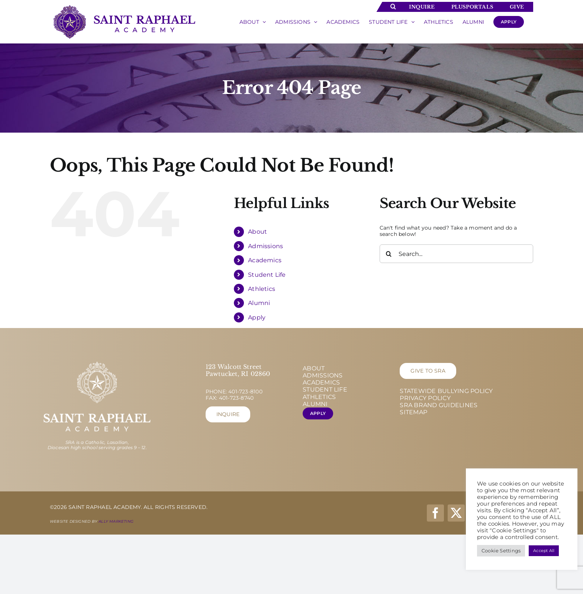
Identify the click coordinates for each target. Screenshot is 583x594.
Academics (264, 260)
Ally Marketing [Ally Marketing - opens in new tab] (116, 521)
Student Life (267, 274)
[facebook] (435, 513)
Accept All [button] (543, 550)
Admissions (265, 246)
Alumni (259, 302)
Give (517, 7)
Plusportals (472, 7)
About (257, 231)
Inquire (422, 7)
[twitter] (456, 513)
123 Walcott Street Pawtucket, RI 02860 (238, 370)
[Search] (389, 253)
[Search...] (456, 253)
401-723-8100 (245, 391)
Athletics (261, 288)
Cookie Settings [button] (501, 551)
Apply (256, 317)
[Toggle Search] (393, 6)
